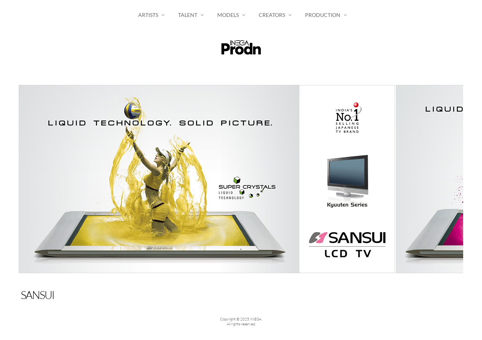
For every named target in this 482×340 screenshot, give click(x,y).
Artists (148, 15)
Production (322, 15)
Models (228, 15)
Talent (187, 15)
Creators (272, 15)
